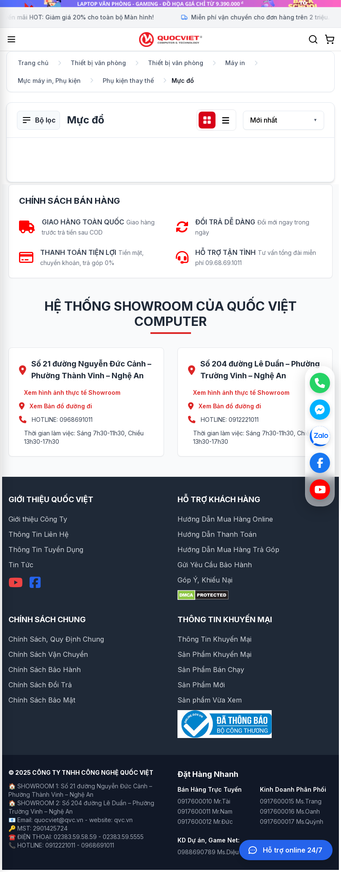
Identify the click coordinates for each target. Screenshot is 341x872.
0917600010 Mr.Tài (203, 801)
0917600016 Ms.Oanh (290, 811)
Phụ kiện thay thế (128, 80)
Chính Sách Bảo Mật (41, 700)
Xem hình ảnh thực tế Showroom (72, 392)
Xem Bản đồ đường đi (55, 406)
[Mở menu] (11, 39)
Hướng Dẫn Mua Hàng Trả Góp (228, 549)
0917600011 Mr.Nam (204, 811)
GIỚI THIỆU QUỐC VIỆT (50, 499)
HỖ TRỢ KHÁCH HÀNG (218, 499)
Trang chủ (33, 62)
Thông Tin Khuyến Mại (214, 639)
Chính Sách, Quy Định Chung (56, 639)
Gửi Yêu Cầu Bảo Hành (214, 564)
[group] (170, 3)
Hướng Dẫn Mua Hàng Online (225, 519)
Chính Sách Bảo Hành (44, 669)
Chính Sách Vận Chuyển (48, 654)
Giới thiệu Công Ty (37, 519)
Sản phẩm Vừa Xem (209, 700)
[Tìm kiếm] (313, 39)
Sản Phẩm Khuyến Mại (214, 654)
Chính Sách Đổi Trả (40, 685)
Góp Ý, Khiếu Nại (204, 580)
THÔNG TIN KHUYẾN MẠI (224, 619)
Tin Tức (20, 564)
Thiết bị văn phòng (98, 62)
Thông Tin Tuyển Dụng (45, 549)
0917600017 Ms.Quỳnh (291, 821)
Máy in (235, 62)
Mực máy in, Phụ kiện (49, 80)
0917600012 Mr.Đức (205, 821)
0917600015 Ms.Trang (291, 801)
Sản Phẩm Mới (201, 685)
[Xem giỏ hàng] (330, 39)
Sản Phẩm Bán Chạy (210, 669)
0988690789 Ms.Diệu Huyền (217, 852)
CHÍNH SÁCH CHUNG (47, 619)
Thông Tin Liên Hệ (38, 534)
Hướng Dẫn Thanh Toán (216, 534)
